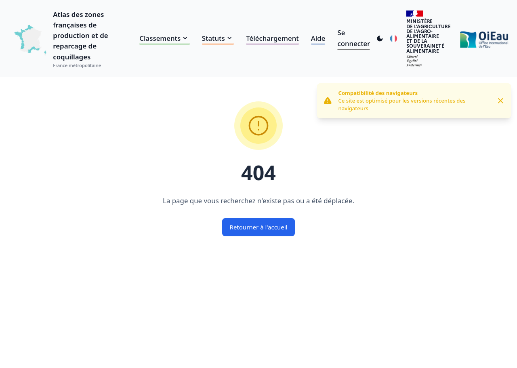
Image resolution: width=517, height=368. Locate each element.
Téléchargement (272, 38)
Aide (318, 38)
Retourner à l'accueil (259, 227)
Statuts (218, 38)
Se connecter (353, 38)
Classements (164, 38)
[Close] (500, 100)
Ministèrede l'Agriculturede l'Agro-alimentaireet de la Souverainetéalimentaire (428, 36)
